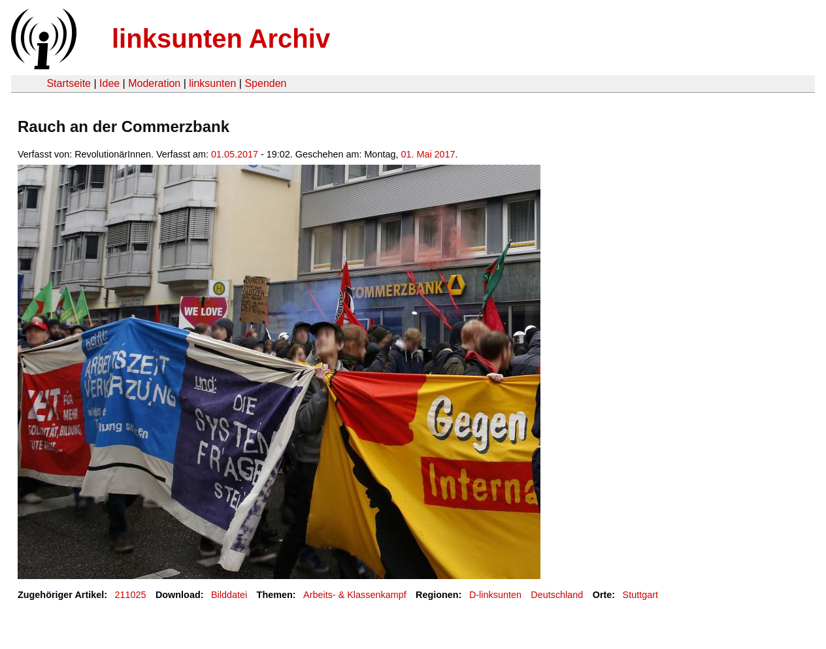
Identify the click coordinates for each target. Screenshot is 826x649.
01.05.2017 (234, 154)
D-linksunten (495, 595)
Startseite (68, 83)
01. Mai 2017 (428, 154)
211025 (130, 595)
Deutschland (557, 595)
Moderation (154, 83)
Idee (109, 83)
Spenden (265, 83)
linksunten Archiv (221, 38)
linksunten (212, 83)
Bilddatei (229, 595)
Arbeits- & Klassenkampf (354, 595)
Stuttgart (640, 595)
